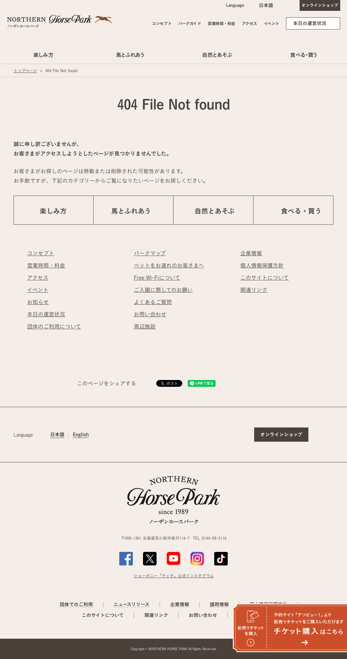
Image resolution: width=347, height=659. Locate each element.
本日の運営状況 (309, 23)
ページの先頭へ (333, 406)
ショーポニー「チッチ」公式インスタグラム (174, 576)
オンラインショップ (320, 5)
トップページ (25, 70)
